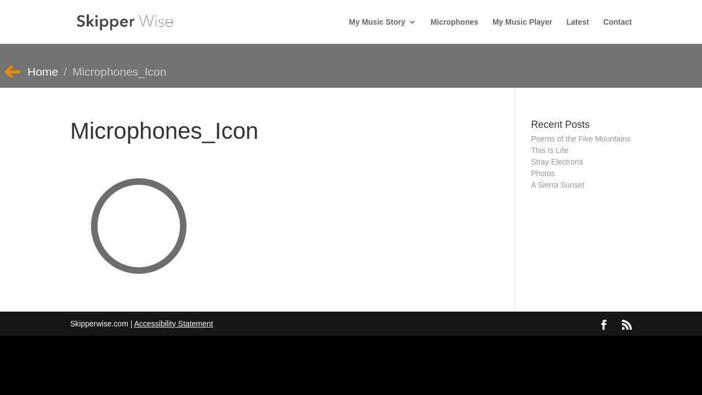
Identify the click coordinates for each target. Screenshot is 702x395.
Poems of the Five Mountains (580, 138)
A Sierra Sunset (557, 184)
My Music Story (377, 22)
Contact (617, 22)
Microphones (454, 22)
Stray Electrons (557, 161)
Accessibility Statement (173, 323)
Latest (578, 22)
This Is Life (549, 150)
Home (42, 71)
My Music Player (522, 22)
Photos (543, 173)
